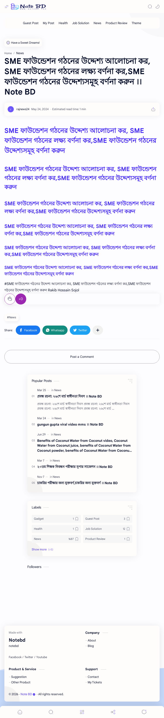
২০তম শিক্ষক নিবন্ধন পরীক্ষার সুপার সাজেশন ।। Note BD (74, 467)
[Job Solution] (80, 23)
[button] (157, 6)
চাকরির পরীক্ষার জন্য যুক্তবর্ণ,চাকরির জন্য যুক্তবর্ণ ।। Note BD (77, 483)
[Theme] (136, 23)
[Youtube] (41, 657)
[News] (97, 23)
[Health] (63, 23)
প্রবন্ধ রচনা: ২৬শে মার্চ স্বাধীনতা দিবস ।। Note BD (69, 396)
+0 (21, 299)
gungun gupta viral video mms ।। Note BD (70, 424)
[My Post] (48, 23)
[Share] (113, 712)
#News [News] (11, 317)
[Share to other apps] (97, 330)
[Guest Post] (30, 23)
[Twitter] (28, 657)
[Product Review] (116, 23)
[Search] (150, 6)
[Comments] (144, 712)
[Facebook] (15, 657)
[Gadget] (56, 519)
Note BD (28, 694)
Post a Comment (82, 357)
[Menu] (82, 712)
